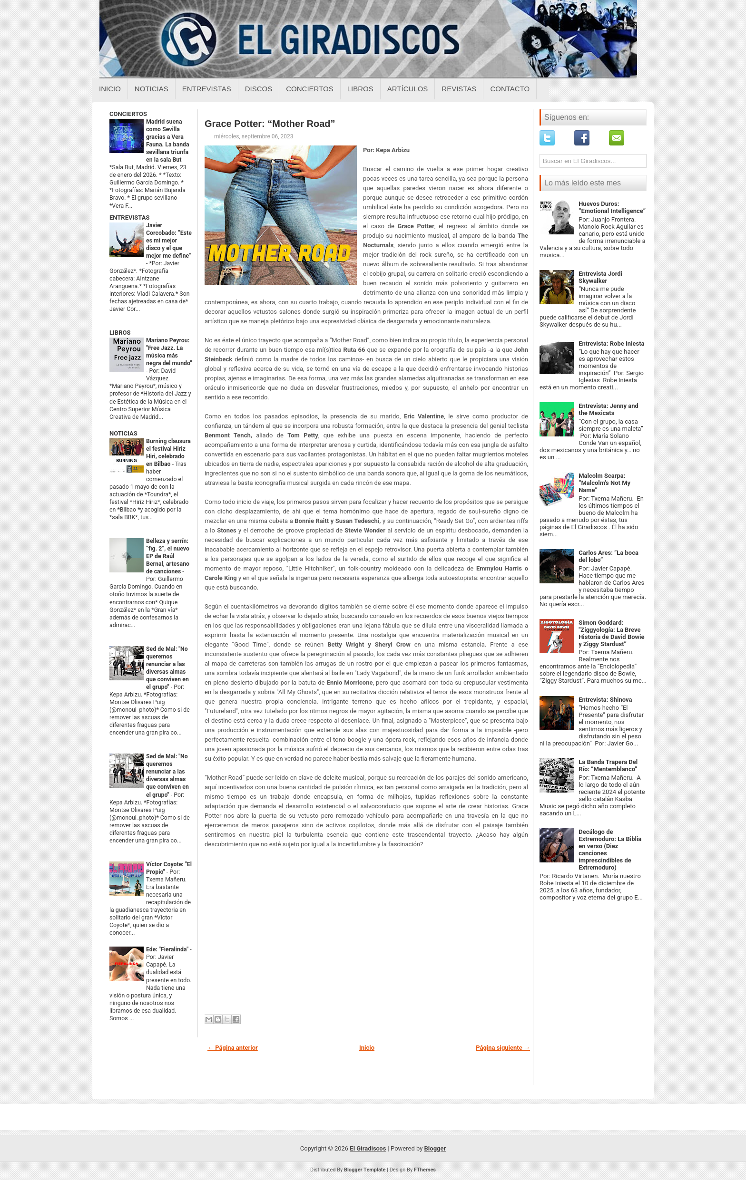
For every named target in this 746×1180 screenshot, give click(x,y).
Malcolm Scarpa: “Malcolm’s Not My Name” (604, 482)
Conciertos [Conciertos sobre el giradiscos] (309, 89)
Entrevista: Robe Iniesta (611, 343)
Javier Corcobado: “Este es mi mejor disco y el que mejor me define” (169, 240)
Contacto (510, 89)
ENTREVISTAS (129, 217)
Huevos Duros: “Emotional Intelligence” (612, 207)
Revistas (459, 89)
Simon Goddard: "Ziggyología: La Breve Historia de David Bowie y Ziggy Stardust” (611, 633)
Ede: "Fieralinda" (168, 949)
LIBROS (119, 332)
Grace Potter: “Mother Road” (270, 123)
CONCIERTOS (128, 113)
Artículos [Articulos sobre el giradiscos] (407, 89)
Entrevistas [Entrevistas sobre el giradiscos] (206, 89)
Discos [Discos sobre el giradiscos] (259, 89)
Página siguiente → (503, 1047)
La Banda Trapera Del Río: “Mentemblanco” (608, 765)
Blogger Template (365, 1170)
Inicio (110, 89)
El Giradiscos (368, 1148)
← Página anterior (232, 1047)
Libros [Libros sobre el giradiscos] (360, 89)
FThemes (425, 1170)
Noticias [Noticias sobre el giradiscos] (151, 89)
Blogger (435, 1148)
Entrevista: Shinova (605, 699)
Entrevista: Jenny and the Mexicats (608, 409)
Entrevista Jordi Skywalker (600, 277)
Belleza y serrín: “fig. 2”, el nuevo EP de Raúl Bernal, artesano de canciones (167, 556)
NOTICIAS (123, 433)
